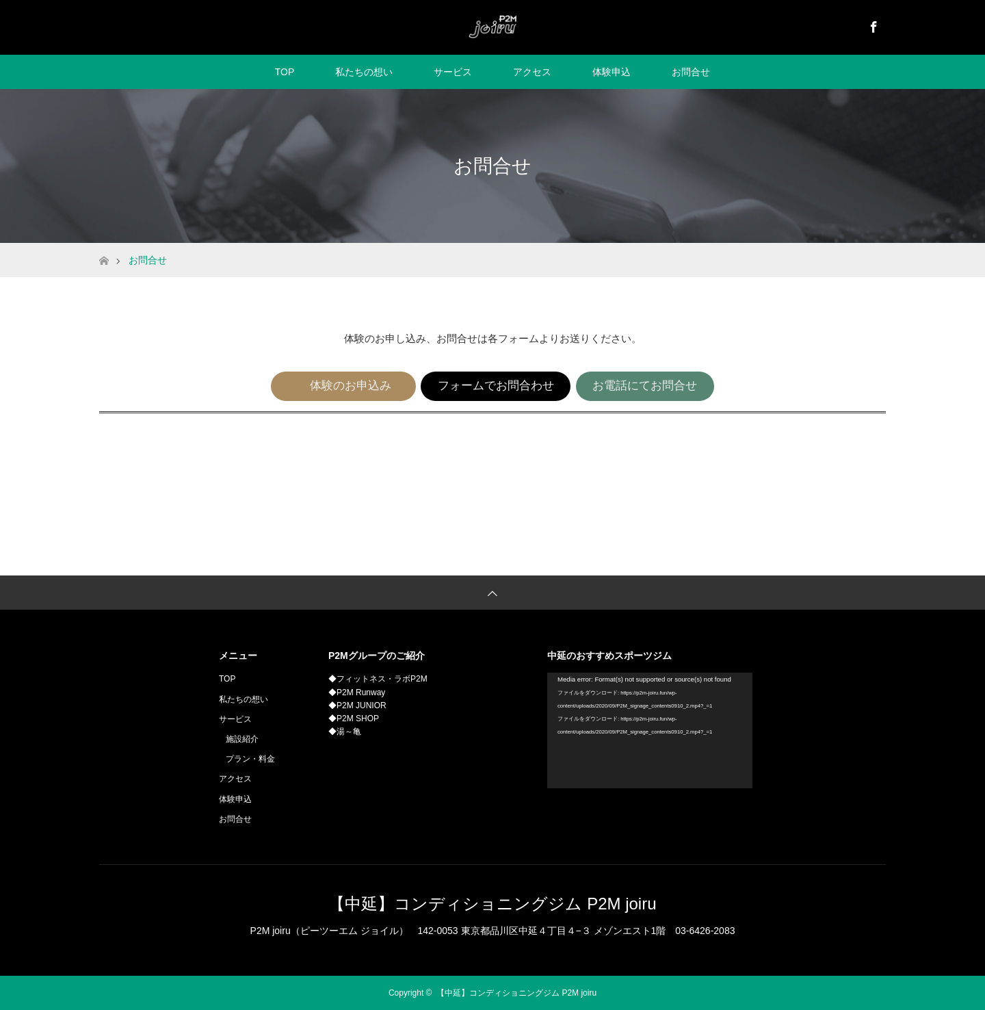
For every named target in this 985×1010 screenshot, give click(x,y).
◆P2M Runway (356, 692)
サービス (453, 71)
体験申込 (611, 71)
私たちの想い (364, 71)
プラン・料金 (250, 759)
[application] (649, 730)
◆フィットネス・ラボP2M (378, 679)
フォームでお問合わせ (496, 385)
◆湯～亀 (344, 731)
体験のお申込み (351, 385)
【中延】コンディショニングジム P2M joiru (492, 903)
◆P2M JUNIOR (357, 705)
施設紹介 (242, 739)
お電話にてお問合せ (644, 385)
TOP (285, 71)
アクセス (532, 71)
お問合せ (691, 71)
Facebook (872, 24)
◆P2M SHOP (353, 718)
